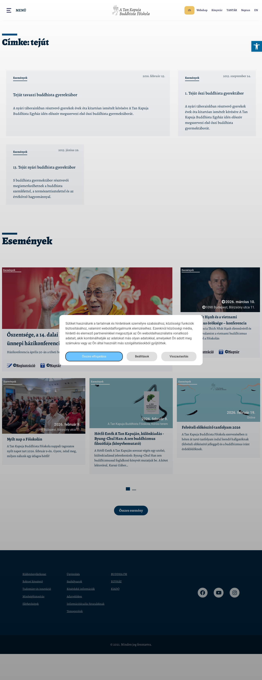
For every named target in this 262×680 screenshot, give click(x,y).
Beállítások (141, 356)
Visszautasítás (178, 356)
